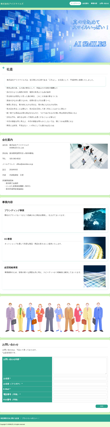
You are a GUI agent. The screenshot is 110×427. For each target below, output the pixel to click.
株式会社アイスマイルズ (12, 3)
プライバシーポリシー (30, 418)
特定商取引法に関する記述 (10, 418)
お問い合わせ (104, 3)
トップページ (75, 3)
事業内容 (94, 3)
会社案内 (85, 3)
